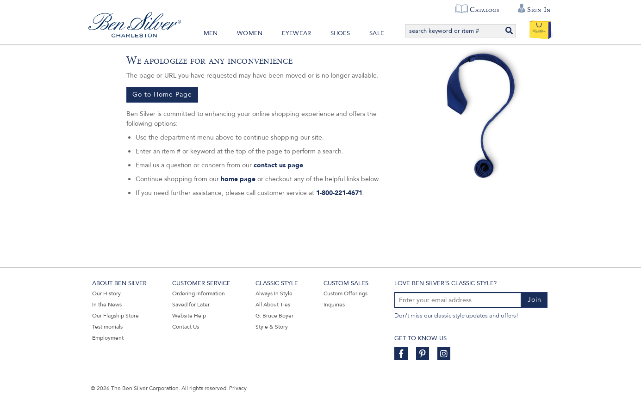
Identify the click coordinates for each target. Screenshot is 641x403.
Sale (376, 33)
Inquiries (334, 304)
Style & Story (271, 326)
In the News (107, 304)
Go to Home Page (162, 94)
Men (211, 33)
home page (238, 179)
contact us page (278, 165)
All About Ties (272, 304)
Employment (108, 338)
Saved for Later (191, 304)
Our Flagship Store (115, 315)
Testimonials (107, 326)
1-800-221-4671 (339, 193)
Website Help (189, 315)
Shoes (340, 33)
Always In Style (273, 293)
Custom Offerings (345, 293)
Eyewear (296, 33)
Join (534, 299)
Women (249, 33)
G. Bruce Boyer (274, 315)
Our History (106, 293)
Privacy (238, 388)
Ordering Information (198, 293)
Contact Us (185, 326)
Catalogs (484, 9)
